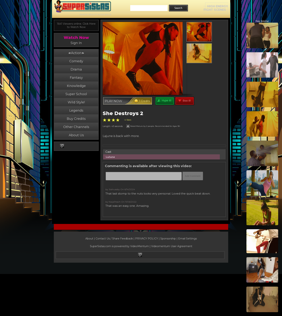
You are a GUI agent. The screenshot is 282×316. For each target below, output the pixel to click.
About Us (76, 135)
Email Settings (187, 238)
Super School (76, 94)
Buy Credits (76, 119)
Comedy (76, 61)
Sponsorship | (169, 238)
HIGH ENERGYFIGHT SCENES (216, 8)
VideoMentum (139, 246)
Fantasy (76, 78)
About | (90, 238)
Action (76, 53)
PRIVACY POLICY (146, 238)
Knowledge (76, 86)
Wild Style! (76, 102)
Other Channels (76, 127)
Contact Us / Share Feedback (114, 238)
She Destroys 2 (123, 113)
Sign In (76, 43)
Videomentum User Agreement (171, 246)
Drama (76, 69)
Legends (76, 110)
